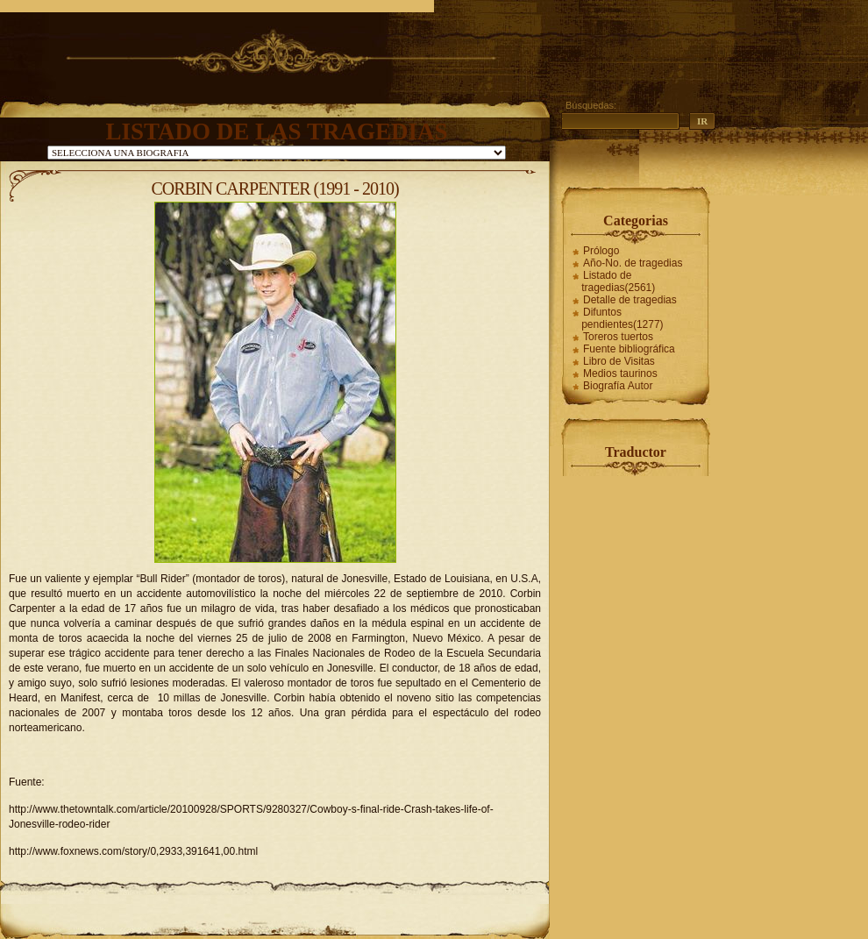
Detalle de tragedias (630, 300)
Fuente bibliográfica (629, 349)
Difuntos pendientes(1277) (622, 318)
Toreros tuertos (618, 337)
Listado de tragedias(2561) (618, 281)
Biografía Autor (617, 386)
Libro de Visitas (619, 361)
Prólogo (601, 251)
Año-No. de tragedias (632, 263)
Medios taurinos (620, 373)
